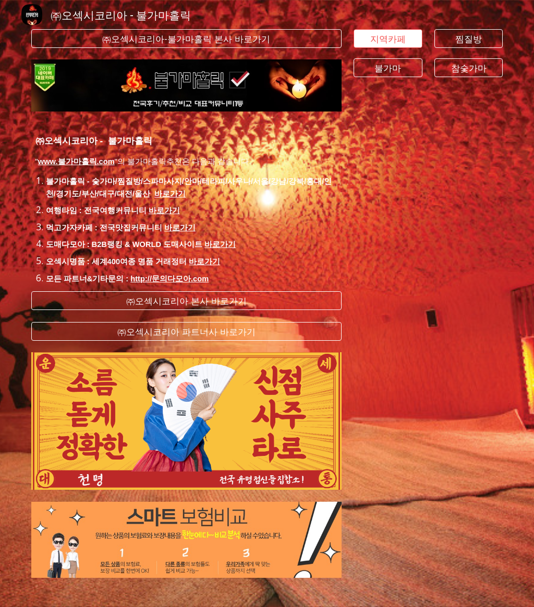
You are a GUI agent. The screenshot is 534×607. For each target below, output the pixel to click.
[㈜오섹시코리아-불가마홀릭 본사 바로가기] (186, 39)
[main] (186, 201)
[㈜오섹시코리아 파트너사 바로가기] (186, 331)
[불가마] (387, 67)
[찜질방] (468, 39)
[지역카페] (387, 39)
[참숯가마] (468, 67)
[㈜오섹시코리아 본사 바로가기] (186, 301)
